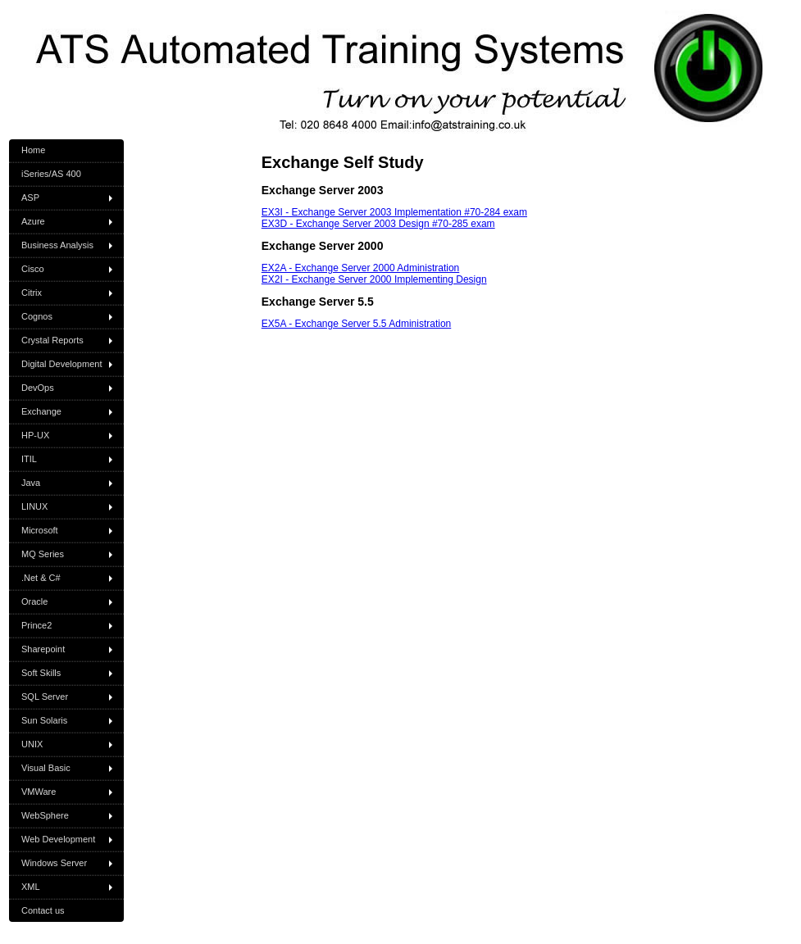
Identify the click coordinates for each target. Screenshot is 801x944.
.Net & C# (41, 578)
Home (33, 150)
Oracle (34, 601)
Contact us (43, 910)
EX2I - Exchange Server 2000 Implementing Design (374, 279)
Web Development (58, 839)
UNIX (32, 744)
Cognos (36, 316)
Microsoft (39, 530)
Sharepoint (43, 649)
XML (30, 887)
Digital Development (61, 364)
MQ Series (42, 554)
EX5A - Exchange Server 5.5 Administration (356, 323)
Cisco (32, 269)
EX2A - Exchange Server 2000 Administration (360, 268)
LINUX (34, 506)
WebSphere (45, 815)
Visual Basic (46, 768)
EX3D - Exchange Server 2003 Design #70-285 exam (378, 223)
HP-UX (35, 435)
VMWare (38, 791)
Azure (33, 221)
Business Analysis (57, 245)
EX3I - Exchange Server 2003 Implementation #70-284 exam (394, 212)
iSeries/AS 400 (51, 174)
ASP (30, 197)
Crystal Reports (52, 340)
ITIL (29, 459)
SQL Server (44, 696)
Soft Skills (41, 673)
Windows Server (54, 863)
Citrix (31, 292)
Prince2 (36, 625)
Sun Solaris (44, 720)
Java (30, 483)
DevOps (37, 388)
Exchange (41, 411)
